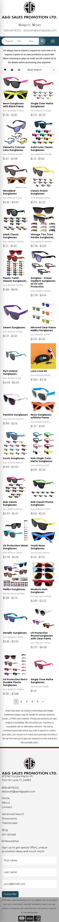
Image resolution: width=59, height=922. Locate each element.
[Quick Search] (9, 41)
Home (6, 798)
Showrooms (9, 818)
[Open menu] (53, 41)
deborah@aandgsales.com (40, 30)
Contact (7, 807)
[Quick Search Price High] (33, 41)
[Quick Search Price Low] (21, 41)
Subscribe (10, 894)
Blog (5, 830)
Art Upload (9, 834)
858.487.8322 (12, 30)
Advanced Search (13, 814)
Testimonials (9, 823)
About (6, 802)
